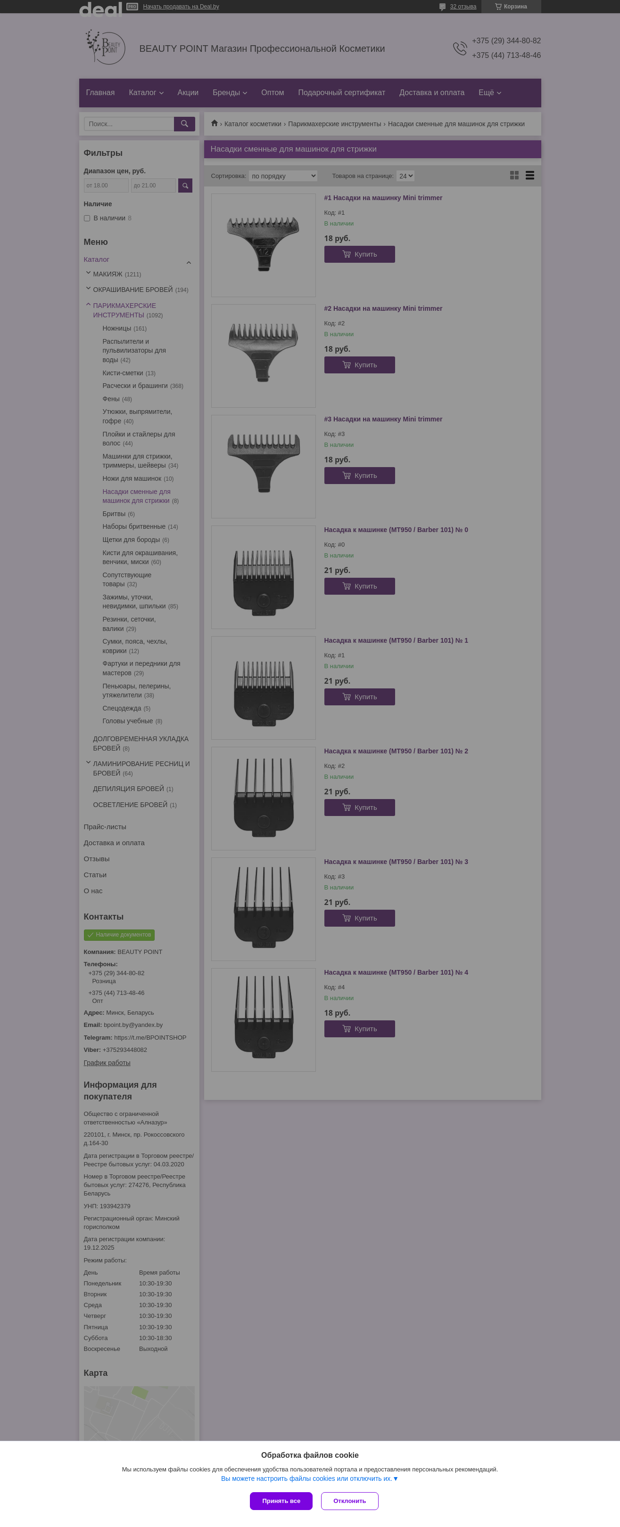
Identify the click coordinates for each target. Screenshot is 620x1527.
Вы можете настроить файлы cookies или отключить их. (306, 1479)
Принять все (281, 1500)
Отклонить (350, 1500)
